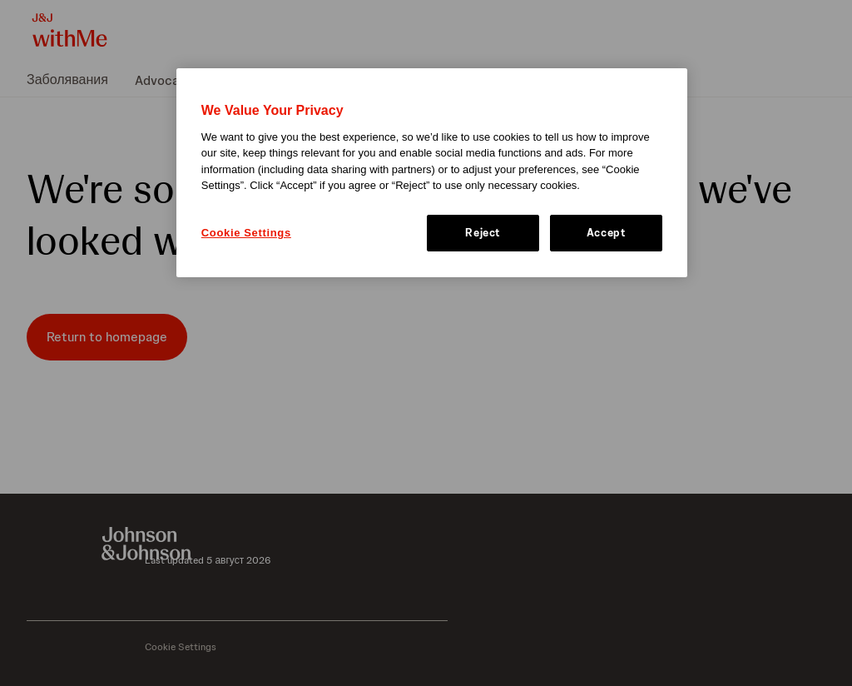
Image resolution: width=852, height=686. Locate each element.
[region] (431, 172)
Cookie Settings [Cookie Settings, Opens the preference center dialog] (246, 232)
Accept (607, 233)
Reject (483, 233)
